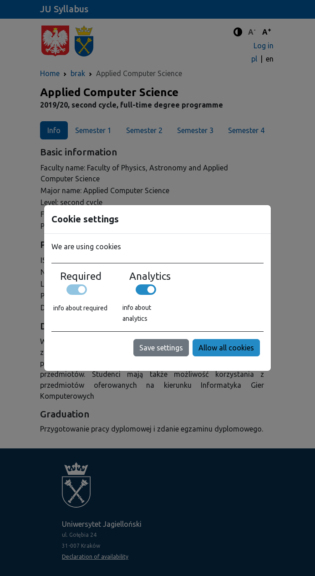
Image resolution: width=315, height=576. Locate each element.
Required (81, 276)
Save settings (161, 348)
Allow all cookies (226, 348)
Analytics (150, 276)
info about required (80, 308)
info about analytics (136, 313)
